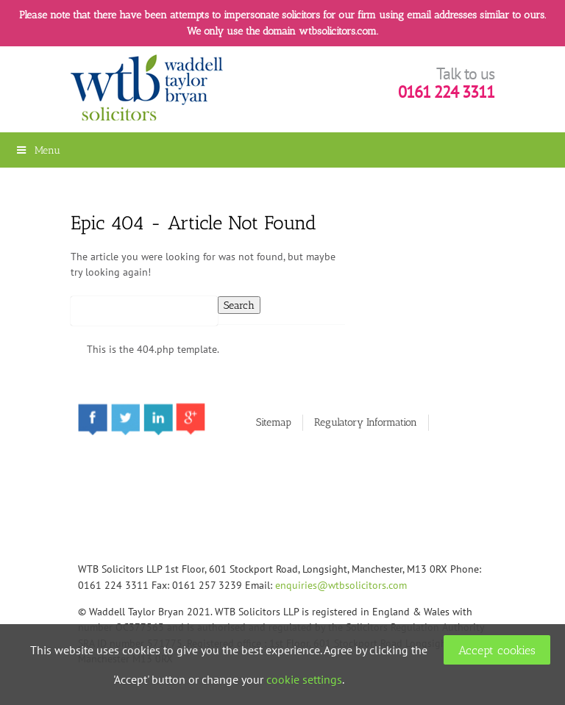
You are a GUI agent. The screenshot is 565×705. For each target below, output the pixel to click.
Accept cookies (497, 650)
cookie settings (304, 679)
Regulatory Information (365, 422)
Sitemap (273, 422)
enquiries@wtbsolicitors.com (341, 585)
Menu (37, 150)
